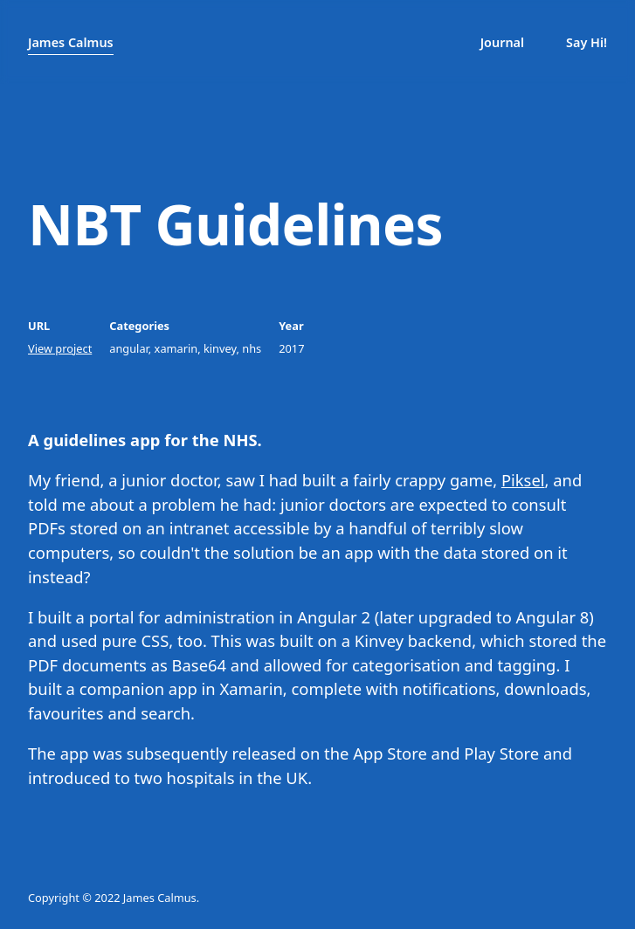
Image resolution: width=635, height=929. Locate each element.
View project (60, 348)
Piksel (523, 480)
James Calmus (71, 42)
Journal (502, 42)
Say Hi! (586, 42)
